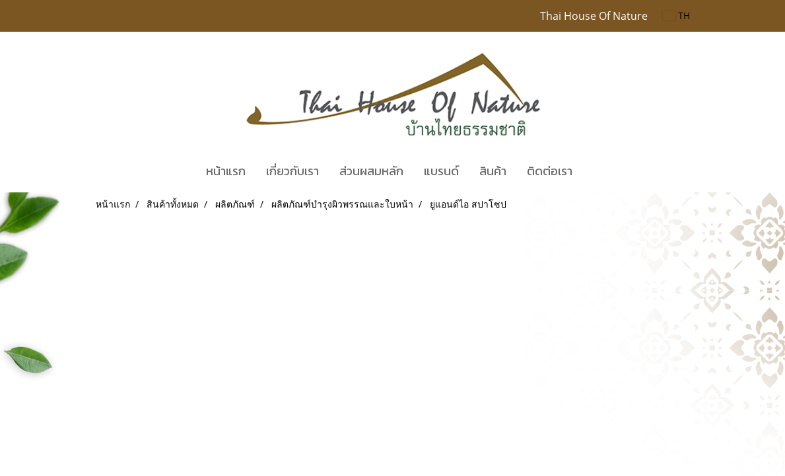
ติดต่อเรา (549, 171)
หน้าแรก (226, 171)
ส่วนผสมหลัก (371, 171)
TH (676, 15)
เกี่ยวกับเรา (292, 171)
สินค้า (492, 171)
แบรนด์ (441, 171)
